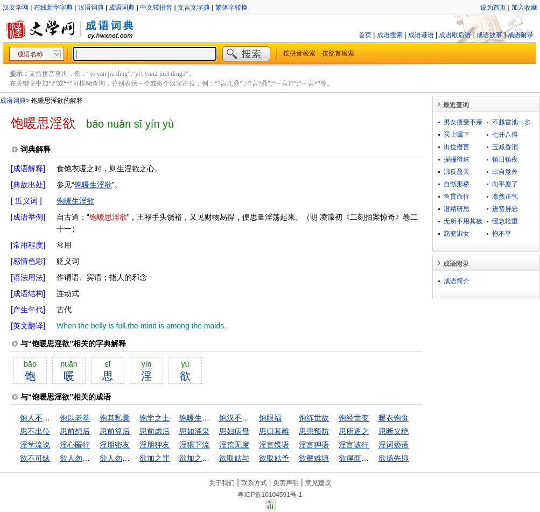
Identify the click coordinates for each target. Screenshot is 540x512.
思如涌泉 (194, 431)
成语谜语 (421, 35)
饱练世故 (314, 417)
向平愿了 (505, 184)
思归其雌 (274, 431)
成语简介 (456, 281)
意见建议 (318, 483)
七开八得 (505, 134)
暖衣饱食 (393, 417)
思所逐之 (354, 431)
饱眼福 (270, 417)
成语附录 (521, 35)
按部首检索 (338, 53)
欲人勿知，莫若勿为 (94, 458)
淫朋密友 (115, 444)
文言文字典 (194, 7)
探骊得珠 (456, 159)
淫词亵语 (393, 444)
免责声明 (286, 483)
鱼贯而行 (456, 196)
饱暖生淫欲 (93, 184)
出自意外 (505, 172)
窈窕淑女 (456, 233)
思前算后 (115, 431)
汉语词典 (91, 7)
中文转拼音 (156, 7)
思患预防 (314, 431)
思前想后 (75, 431)
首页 (365, 35)
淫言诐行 (354, 444)
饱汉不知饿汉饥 (245, 417)
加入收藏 (524, 7)
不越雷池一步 (511, 122)
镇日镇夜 (505, 159)
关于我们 (222, 483)
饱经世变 (354, 417)
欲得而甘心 (357, 458)
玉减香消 (505, 147)
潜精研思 (456, 209)
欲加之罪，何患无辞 (213, 458)
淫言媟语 (274, 444)
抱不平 (501, 233)
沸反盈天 (456, 172)
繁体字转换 (231, 7)
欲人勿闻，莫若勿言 (133, 458)
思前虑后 (154, 431)
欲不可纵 (35, 458)
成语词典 (122, 7)
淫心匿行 (75, 444)
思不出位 (35, 431)
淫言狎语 (314, 444)
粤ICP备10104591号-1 (269, 495)
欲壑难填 (314, 458)
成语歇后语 (455, 35)
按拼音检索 (299, 53)
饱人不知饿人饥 (46, 417)
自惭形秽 (456, 184)
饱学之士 (154, 417)
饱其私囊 (115, 417)
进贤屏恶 (505, 209)
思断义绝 (393, 431)
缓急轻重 (505, 221)
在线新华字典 (53, 7)
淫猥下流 (194, 444)
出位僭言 (456, 147)
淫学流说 (35, 444)
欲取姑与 (234, 458)
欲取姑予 (274, 458)
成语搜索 (390, 35)
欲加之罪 (154, 458)
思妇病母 (234, 431)
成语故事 (489, 35)
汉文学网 (16, 7)
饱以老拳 (75, 417)
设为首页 (493, 7)
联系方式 (254, 483)
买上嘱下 (456, 134)
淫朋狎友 (154, 444)
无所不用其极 (463, 221)
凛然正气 (505, 196)
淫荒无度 (234, 444)
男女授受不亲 (463, 122)
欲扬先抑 (393, 458)
